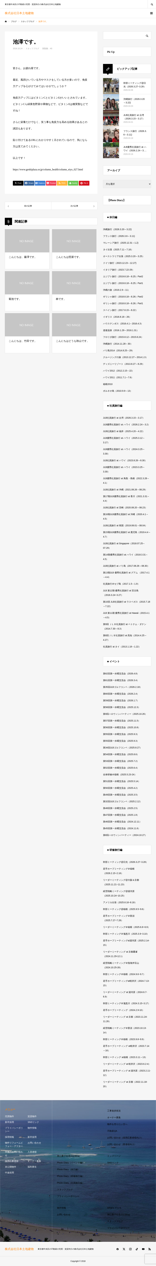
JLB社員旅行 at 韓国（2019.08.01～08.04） (125, 525)
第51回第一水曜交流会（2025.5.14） (121, 781)
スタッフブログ (32, 48)
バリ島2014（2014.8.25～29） (118, 350)
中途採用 (9, 1172)
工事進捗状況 (114, 1110)
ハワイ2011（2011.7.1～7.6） (118, 377)
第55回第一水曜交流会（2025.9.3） (121, 734)
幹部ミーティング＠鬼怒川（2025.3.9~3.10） (126, 934)
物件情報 (32, 1128)
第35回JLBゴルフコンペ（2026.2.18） (122, 687)
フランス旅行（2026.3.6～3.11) (119, 236)
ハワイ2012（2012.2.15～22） (118, 370)
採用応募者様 (11, 1161)
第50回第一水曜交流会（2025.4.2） (121, 788)
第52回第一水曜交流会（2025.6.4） (121, 767)
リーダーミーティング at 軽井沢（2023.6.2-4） (127, 1064)
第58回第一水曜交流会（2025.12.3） (121, 707)
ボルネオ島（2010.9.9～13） (117, 391)
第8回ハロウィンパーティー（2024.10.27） (125, 835)
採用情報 (9, 1137)
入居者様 (32, 1152)
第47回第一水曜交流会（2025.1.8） (121, 815)
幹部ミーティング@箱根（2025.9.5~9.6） (124, 909)
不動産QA (112, 1131)
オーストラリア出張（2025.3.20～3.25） (123, 256)
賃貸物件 (32, 1116)
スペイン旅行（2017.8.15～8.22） (120, 310)
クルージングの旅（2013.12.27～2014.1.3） (125, 357)
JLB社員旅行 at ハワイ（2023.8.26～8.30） (125, 460)
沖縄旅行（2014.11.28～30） (118, 343)
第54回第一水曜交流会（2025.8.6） (121, 754)
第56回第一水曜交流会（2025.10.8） (121, 727)
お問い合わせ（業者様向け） (121, 1144)
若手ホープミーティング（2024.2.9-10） (123, 1010)
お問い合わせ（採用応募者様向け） (125, 1137)
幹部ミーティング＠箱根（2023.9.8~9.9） (124, 1039)
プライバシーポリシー (14, 1130)
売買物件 (9, 1116)
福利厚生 (32, 1167)
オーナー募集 (34, 1161)
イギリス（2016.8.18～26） (117, 317)
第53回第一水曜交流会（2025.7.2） (121, 761)
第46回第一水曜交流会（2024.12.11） (122, 821)
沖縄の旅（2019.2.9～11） (116, 290)
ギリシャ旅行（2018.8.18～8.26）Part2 (123, 296)
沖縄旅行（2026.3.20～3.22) (117, 229)
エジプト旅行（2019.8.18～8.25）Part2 (123, 276)
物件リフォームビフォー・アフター (14, 1144)
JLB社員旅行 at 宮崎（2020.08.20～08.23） (125, 507)
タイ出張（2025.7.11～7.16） (118, 249)
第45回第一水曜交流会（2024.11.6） (121, 828)
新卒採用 (9, 1122)
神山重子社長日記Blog (68, 1156)
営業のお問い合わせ (14, 1154)
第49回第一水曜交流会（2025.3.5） (121, 794)
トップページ (114, 1156)
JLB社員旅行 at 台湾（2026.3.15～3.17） (124, 417)
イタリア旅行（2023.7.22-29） (118, 269)
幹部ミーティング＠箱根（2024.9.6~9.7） (124, 974)
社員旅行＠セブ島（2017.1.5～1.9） (121, 584)
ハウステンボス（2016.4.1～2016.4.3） (123, 323)
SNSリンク (33, 1122)
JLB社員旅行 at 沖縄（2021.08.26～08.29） (125, 489)
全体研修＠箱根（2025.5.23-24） (120, 774)
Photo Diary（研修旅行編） (70, 1176)
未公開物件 (10, 1167)
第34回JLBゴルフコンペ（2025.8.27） (122, 747)
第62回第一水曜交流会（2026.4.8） (121, 673)
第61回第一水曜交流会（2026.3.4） (121, 680)
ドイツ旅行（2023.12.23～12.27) (119, 263)
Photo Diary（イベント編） (70, 1162)
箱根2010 (108, 384)
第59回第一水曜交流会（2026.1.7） (121, 700)
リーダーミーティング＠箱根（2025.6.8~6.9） (126, 927)
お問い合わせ (34, 1142)
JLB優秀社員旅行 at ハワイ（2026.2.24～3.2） (126, 424)
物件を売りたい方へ (117, 1124)
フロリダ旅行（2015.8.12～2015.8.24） (123, 337)
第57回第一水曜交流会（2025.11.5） (121, 720)
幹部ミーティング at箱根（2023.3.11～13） (125, 1057)
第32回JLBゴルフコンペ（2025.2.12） (122, 801)
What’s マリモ (114, 1208)
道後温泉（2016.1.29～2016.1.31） (121, 330)
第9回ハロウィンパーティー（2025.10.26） (125, 714)
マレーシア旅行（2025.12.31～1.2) (120, 243)
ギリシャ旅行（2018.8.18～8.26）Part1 (123, 303)
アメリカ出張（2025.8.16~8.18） (120, 902)
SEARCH (152, 4)
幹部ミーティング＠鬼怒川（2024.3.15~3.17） (126, 1003)
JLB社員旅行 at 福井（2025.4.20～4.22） (124, 431)
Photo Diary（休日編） (68, 1169)
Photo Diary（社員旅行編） (70, 1183)
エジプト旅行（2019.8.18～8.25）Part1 (123, 283)
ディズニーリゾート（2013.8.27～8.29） (123, 364)
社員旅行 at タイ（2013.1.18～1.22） (122, 646)
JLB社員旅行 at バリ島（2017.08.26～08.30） (126, 566)
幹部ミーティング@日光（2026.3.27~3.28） (125, 862)
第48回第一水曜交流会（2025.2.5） (121, 808)
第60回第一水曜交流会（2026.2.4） (121, 693)
